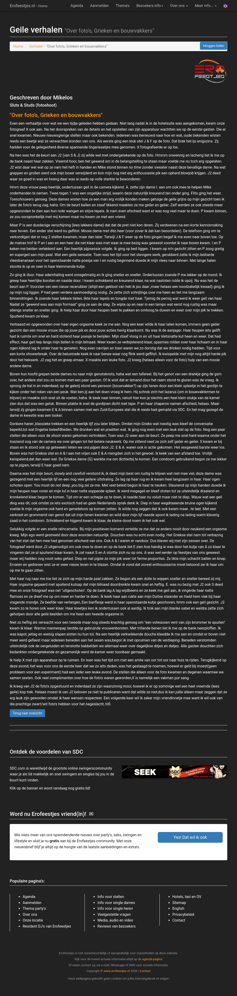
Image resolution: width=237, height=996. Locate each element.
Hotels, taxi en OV (187, 896)
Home (18, 46)
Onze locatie (33, 920)
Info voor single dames (116, 902)
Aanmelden (99, 5)
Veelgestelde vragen (114, 914)
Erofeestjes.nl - (28, 5)
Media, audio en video (115, 920)
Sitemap (179, 902)
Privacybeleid (183, 914)
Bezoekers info (150, 5)
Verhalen (36, 46)
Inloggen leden (213, 46)
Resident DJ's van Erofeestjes (47, 926)
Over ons (179, 5)
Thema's (122, 5)
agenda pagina (152, 959)
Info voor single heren (115, 908)
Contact (178, 920)
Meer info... (206, 5)
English (178, 908)
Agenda (77, 5)
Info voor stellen (110, 896)
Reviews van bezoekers (116, 926)
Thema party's (34, 908)
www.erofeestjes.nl (117, 971)
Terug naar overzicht (27, 713)
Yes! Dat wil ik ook (190, 837)
